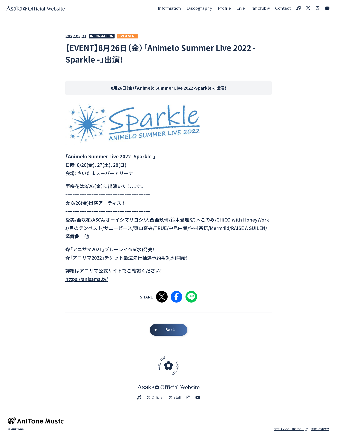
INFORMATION (102, 36)
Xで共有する (162, 297)
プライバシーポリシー (291, 429)
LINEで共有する (191, 297)
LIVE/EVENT (127, 36)
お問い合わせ (320, 429)
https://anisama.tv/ (86, 278)
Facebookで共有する (176, 297)
